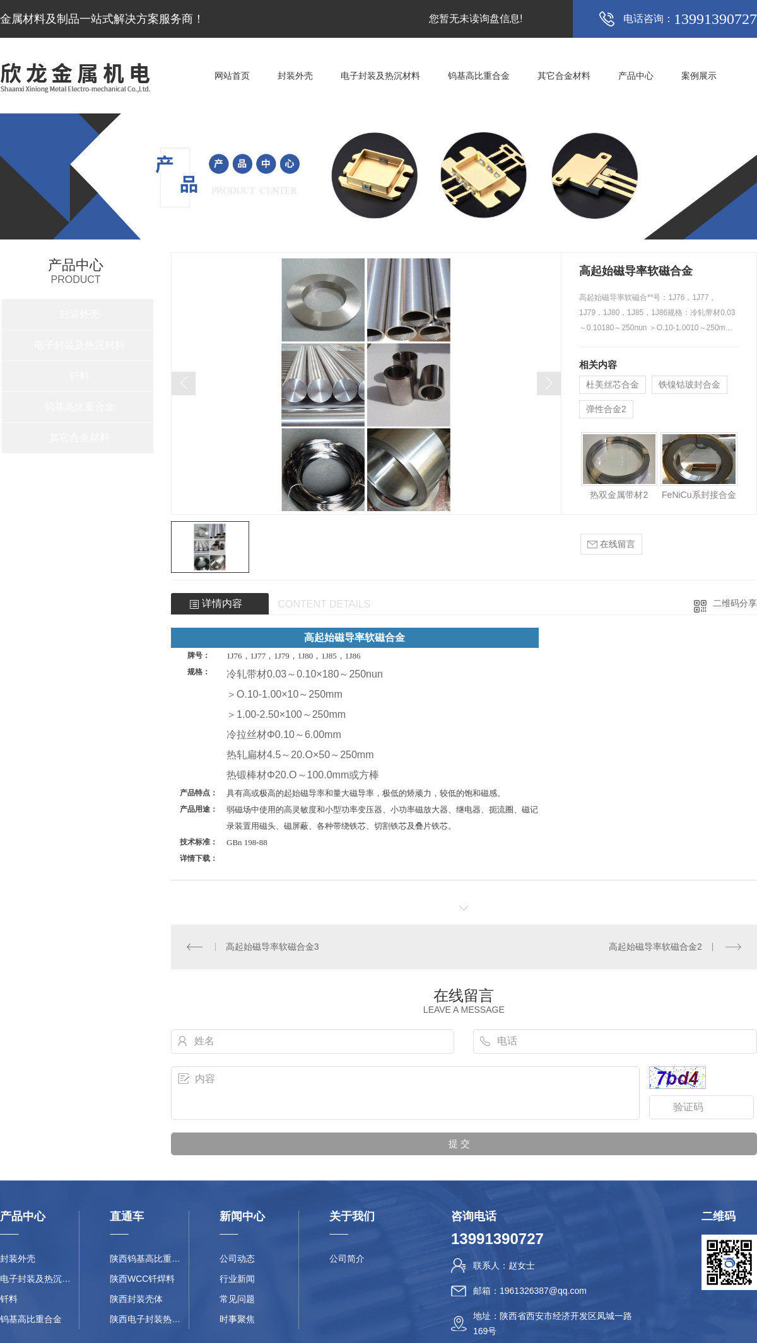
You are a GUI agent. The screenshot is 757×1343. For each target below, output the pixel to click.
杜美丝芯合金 (612, 384)
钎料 (79, 376)
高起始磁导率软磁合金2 (655, 947)
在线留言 (611, 544)
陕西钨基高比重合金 (149, 1259)
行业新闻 (237, 1279)
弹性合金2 (606, 409)
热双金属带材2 (619, 495)
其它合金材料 (563, 76)
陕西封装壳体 (136, 1299)
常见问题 (237, 1299)
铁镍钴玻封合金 (689, 384)
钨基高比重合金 (479, 76)
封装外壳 (295, 76)
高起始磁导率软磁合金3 (272, 947)
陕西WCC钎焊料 (142, 1279)
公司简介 (347, 1259)
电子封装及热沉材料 (380, 76)
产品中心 (636, 76)
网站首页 (232, 76)
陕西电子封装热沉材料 (149, 1319)
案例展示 (699, 76)
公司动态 (237, 1259)
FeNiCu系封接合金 (699, 495)
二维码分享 (735, 603)
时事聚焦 (237, 1319)
